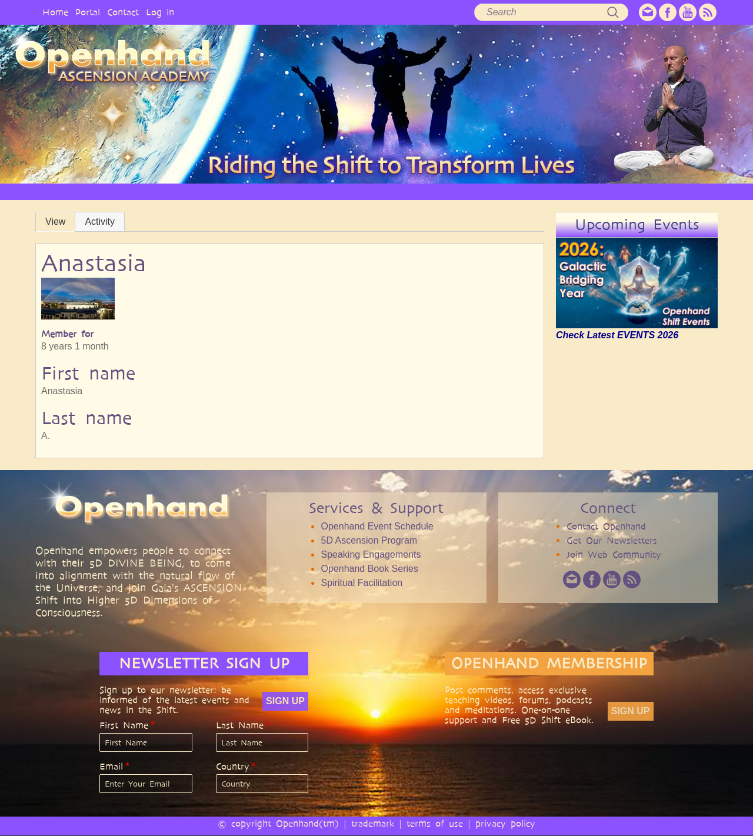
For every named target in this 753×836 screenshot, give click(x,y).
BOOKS (521, 191)
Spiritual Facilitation (361, 583)
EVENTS (643, 191)
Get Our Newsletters (612, 540)
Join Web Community (614, 554)
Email (111, 766)
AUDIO (472, 191)
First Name (123, 725)
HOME (123, 191)
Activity (100, 222)
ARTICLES (372, 191)
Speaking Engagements (371, 554)
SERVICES (313, 191)
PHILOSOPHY (249, 191)
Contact (123, 12)
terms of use (435, 823)
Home (55, 12)
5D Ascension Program (369, 540)
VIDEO (424, 191)
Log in (160, 12)
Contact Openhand (606, 526)
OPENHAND (180, 191)
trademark (372, 823)
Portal (87, 12)
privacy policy (505, 823)
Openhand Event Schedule (377, 526)
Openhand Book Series (369, 569)
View (55, 222)
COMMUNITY (581, 191)
